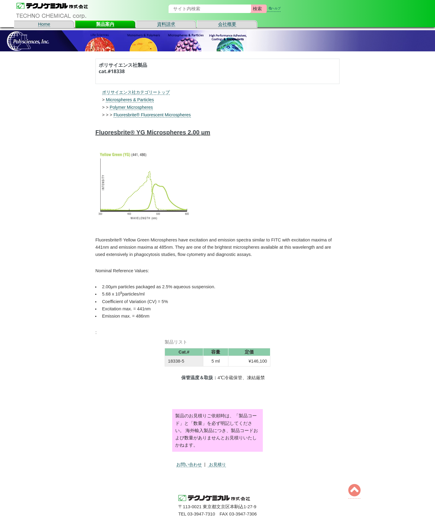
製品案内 (105, 24)
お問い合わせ (190, 463)
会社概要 (227, 24)
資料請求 (166, 24)
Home (44, 24)
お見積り (219, 463)
